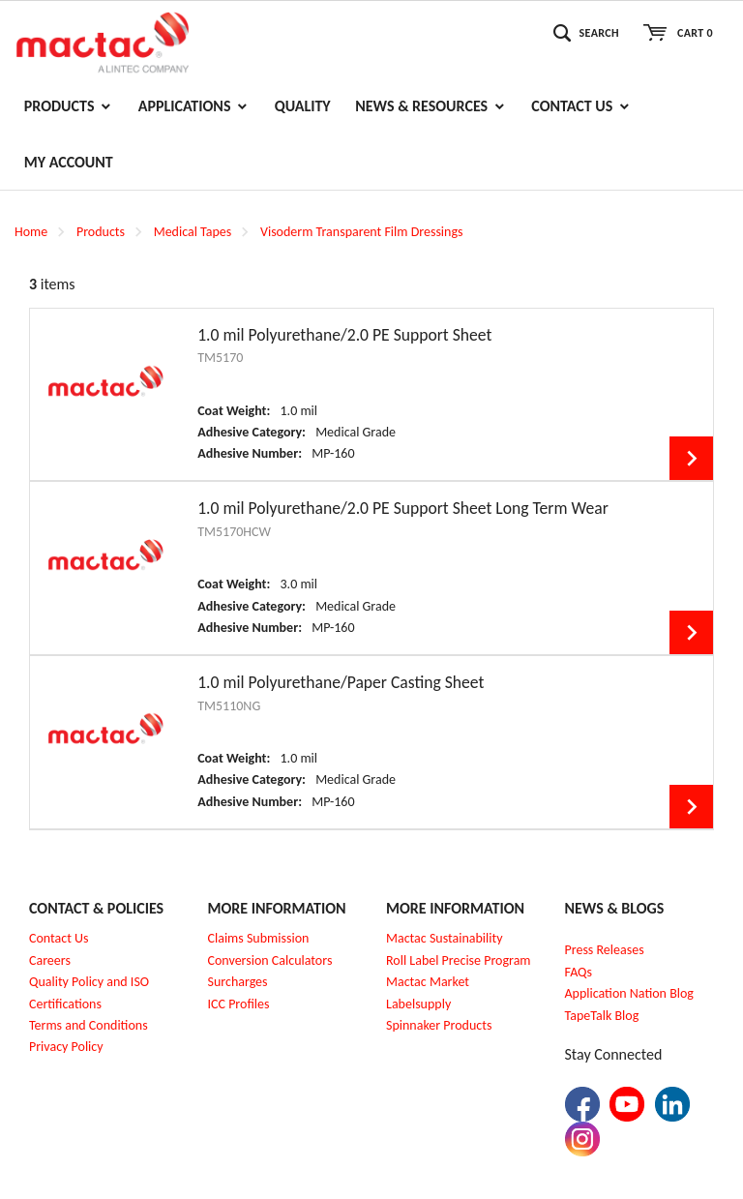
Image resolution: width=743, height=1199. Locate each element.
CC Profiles (240, 1004)
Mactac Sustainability (444, 938)
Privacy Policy (66, 1046)
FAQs (579, 972)
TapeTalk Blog (602, 1015)
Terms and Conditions (88, 1025)
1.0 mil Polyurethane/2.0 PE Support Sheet (344, 334)
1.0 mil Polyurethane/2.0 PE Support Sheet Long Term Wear (403, 508)
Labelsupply (418, 1004)
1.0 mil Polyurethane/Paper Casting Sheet (340, 682)
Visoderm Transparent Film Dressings (361, 232)
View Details (691, 458)
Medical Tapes (193, 232)
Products (100, 232)
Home (31, 232)
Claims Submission (259, 938)
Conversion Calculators (270, 960)
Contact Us (59, 938)
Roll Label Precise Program (458, 960)
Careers (50, 960)
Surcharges (238, 982)
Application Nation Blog (629, 993)
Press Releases (604, 950)
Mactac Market (427, 982)
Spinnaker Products (438, 1025)
